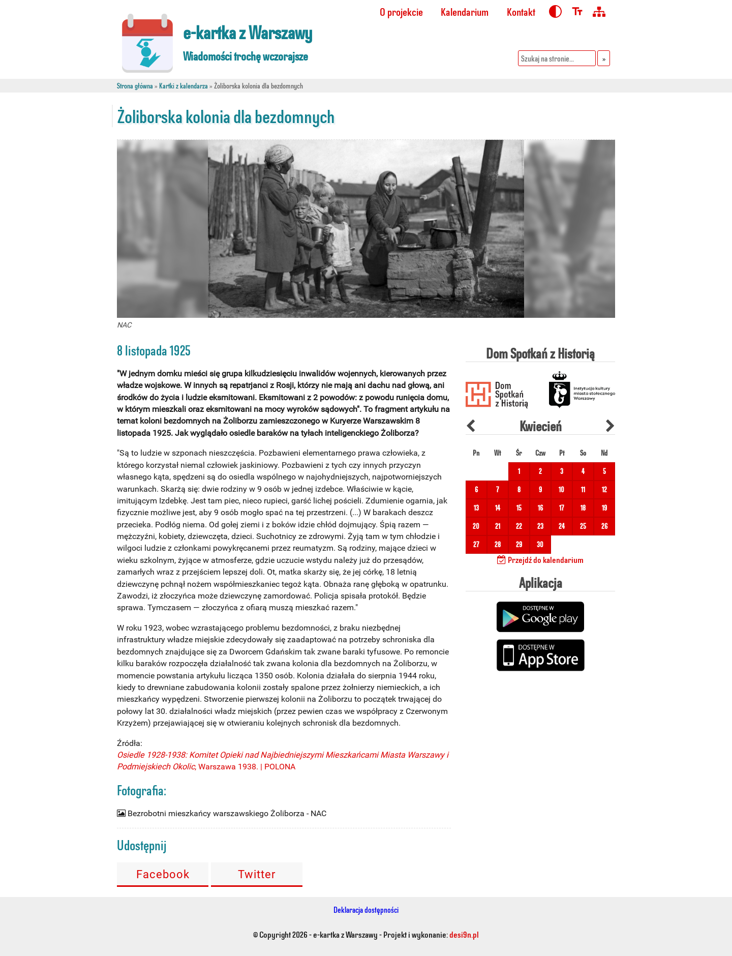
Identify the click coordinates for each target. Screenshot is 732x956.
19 (604, 507)
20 (476, 526)
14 (497, 507)
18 (583, 507)
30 (540, 544)
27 (476, 544)
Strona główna (135, 85)
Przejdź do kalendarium (540, 559)
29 (519, 544)
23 (540, 526)
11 (583, 489)
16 (540, 507)
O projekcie (401, 11)
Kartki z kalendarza (183, 85)
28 (498, 544)
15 (519, 507)
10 (561, 489)
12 (604, 489)
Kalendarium (465, 11)
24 (562, 526)
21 (497, 526)
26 (604, 526)
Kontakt (521, 11)
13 (476, 507)
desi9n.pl (464, 934)
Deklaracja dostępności (366, 909)
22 (519, 526)
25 (583, 526)
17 (561, 507)
